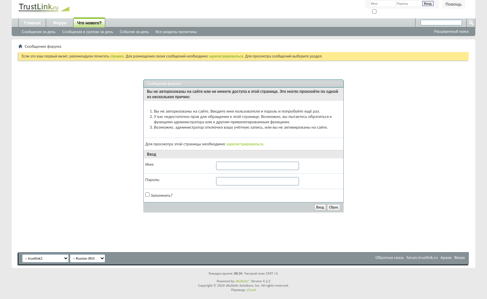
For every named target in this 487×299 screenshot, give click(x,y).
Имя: (149, 164)
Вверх (459, 257)
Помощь (454, 4)
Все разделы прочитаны (176, 32)
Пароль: (152, 179)
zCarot (251, 290)
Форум (59, 23)
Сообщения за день (38, 32)
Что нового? (89, 23)
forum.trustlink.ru (422, 257)
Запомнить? (384, 12)
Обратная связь (389, 257)
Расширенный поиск (451, 31)
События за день (134, 32)
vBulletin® (242, 281)
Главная (32, 23)
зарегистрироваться (244, 143)
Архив (446, 257)
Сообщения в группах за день (87, 32)
